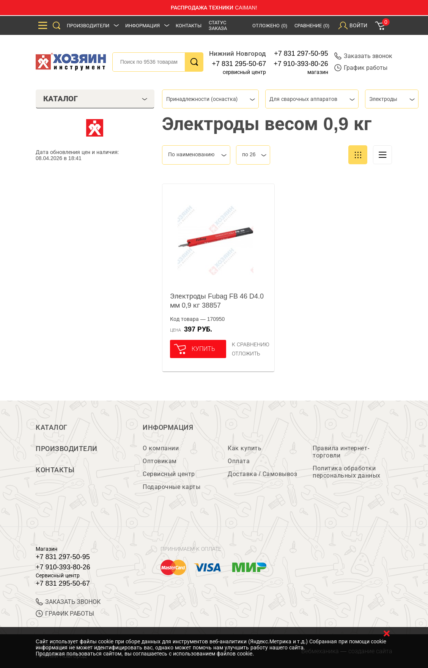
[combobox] (210, 99)
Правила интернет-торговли (341, 452)
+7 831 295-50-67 (239, 64)
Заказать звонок (363, 56)
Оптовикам (160, 461)
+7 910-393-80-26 (301, 64)
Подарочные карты (171, 487)
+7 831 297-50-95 (301, 53)
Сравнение (311, 25)
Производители (88, 25)
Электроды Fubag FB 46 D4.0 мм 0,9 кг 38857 (217, 300)
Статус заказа (218, 25)
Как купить (244, 448)
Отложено (269, 25)
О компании (161, 448)
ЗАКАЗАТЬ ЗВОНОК (68, 601)
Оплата (239, 461)
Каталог (52, 427)
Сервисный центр (169, 474)
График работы (360, 67)
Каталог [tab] (95, 98)
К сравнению (250, 344)
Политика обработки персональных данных (347, 472)
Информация (142, 25)
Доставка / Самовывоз (262, 474)
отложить (246, 354)
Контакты (188, 25)
